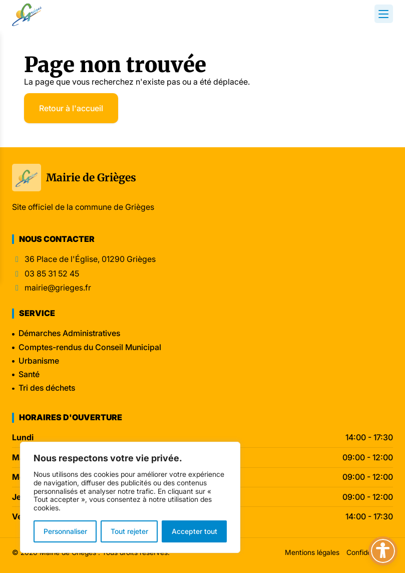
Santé (29, 374)
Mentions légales (312, 552)
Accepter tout (194, 531)
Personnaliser (65, 531)
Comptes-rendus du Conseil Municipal (90, 347)
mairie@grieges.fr (58, 288)
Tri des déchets (47, 388)
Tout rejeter (129, 531)
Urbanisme (39, 361)
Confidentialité (369, 552)
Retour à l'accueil (71, 108)
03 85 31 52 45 (52, 273)
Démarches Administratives (69, 333)
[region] (130, 497)
